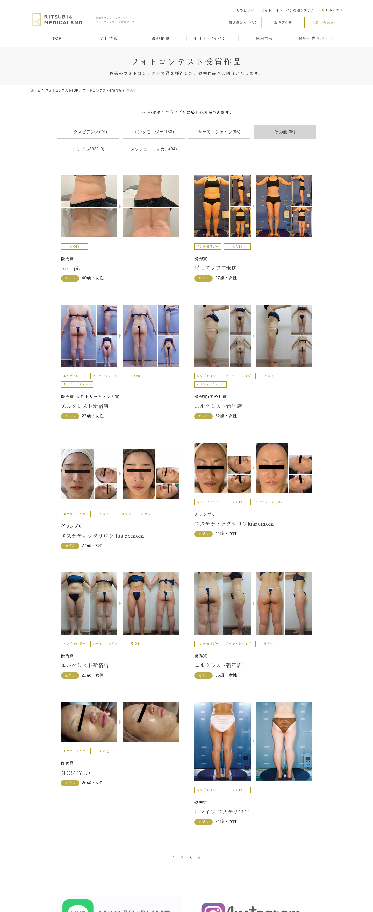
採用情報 (264, 38)
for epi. (70, 268)
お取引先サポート (316, 38)
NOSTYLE (76, 773)
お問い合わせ (323, 23)
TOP (57, 38)
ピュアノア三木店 (215, 268)
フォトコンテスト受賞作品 (102, 90)
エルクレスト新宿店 (85, 406)
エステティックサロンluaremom (234, 524)
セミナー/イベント (212, 38)
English (334, 10)
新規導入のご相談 (243, 23)
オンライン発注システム (295, 10)
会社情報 (109, 38)
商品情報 (161, 38)
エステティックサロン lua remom (102, 535)
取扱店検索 (283, 23)
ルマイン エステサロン (221, 812)
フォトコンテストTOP (62, 90)
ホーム (36, 90)
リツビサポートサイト (254, 10)
